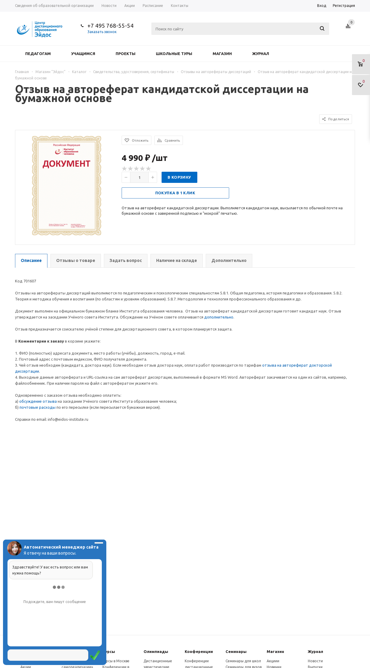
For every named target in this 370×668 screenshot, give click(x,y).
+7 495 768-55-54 (110, 25)
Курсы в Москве (115, 661)
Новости (315, 661)
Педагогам (38, 53)
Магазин (222, 53)
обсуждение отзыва (38, 401)
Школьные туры (174, 53)
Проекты (125, 53)
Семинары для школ (243, 661)
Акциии (273, 661)
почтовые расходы (38, 407)
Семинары (236, 651)
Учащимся (83, 53)
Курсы (108, 651)
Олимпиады (156, 651)
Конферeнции (199, 651)
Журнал (260, 53)
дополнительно (218, 317)
